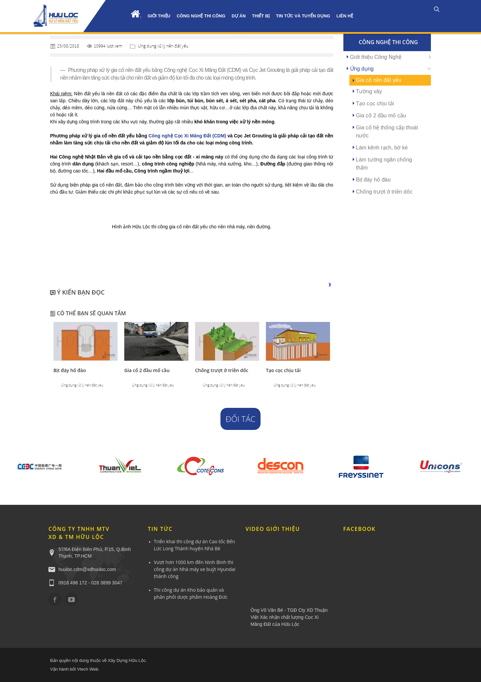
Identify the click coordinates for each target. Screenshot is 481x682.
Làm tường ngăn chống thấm (384, 163)
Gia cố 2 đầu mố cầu (147, 370)
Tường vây (369, 91)
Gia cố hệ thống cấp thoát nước (387, 131)
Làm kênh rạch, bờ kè (382, 147)
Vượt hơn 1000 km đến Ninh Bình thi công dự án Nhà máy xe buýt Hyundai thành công (194, 569)
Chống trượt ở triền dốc (221, 370)
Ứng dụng (362, 69)
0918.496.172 (6, 67)
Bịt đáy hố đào (69, 370)
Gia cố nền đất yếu (379, 80)
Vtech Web (87, 669)
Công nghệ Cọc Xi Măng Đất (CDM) (187, 135)
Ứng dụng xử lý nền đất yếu (163, 46)
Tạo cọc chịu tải (283, 370)
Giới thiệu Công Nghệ (376, 57)
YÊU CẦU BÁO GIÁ (6, 131)
